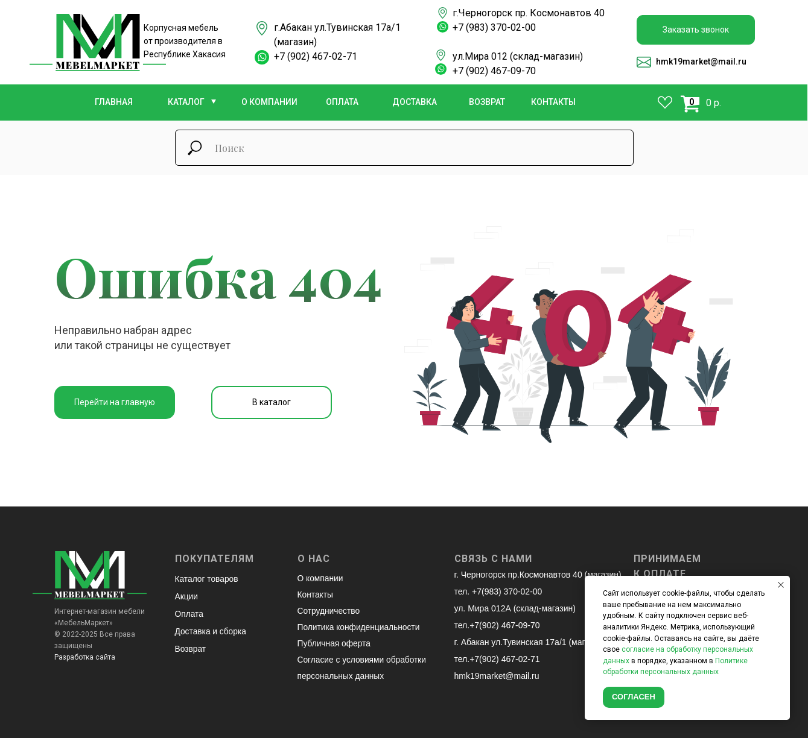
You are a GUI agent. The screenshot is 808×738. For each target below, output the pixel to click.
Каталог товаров (207, 579)
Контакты (315, 594)
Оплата (189, 612)
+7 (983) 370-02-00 (494, 27)
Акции (187, 596)
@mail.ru (728, 61)
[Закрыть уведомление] (781, 585)
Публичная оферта (334, 641)
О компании (320, 578)
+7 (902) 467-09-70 (494, 71)
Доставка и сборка (211, 629)
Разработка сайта (84, 657)
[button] (696, 30)
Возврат (191, 646)
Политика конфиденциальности (359, 625)
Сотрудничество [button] (329, 609)
